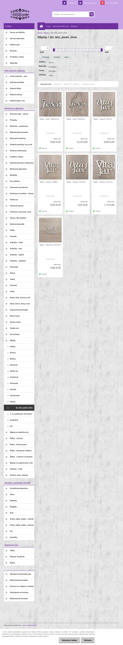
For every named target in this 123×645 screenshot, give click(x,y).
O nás (48, 26)
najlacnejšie (57, 84)
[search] (91, 14)
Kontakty (74, 26)
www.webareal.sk (30, 625)
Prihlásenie (72, 2)
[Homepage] (42, 26)
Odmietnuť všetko (69, 640)
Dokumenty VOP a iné (60, 26)
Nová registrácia (90, 2)
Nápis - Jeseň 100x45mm (49, 119)
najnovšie (75, 84)
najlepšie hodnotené (88, 84)
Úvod (40, 32)
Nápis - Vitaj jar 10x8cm (49, 182)
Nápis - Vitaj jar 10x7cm (103, 119)
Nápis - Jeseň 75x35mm (76, 119)
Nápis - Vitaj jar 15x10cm (76, 182)
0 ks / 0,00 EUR (111, 2)
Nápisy (47, 32)
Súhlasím (88, 640)
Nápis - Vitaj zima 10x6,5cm (50, 244)
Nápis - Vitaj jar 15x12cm (103, 182)
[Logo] (20, 14)
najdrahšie (67, 84)
